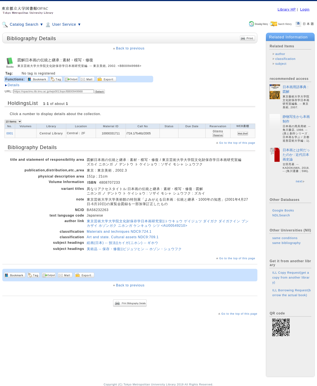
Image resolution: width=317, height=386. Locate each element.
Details (14, 85)
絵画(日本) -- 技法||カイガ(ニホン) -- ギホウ (122, 243)
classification (285, 59)
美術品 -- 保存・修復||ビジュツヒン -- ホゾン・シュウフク (134, 249)
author (280, 54)
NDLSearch (281, 215)
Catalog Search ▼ (22, 24)
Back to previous (130, 48)
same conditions (284, 238)
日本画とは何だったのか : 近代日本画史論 (296, 154)
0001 (9, 133)
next (299, 181)
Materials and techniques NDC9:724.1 (119, 231)
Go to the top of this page (237, 142)
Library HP (287, 9)
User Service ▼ (63, 24)
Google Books (283, 210)
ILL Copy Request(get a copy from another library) (291, 277)
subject (280, 63)
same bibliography (286, 243)
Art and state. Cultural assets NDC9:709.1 (123, 237)
